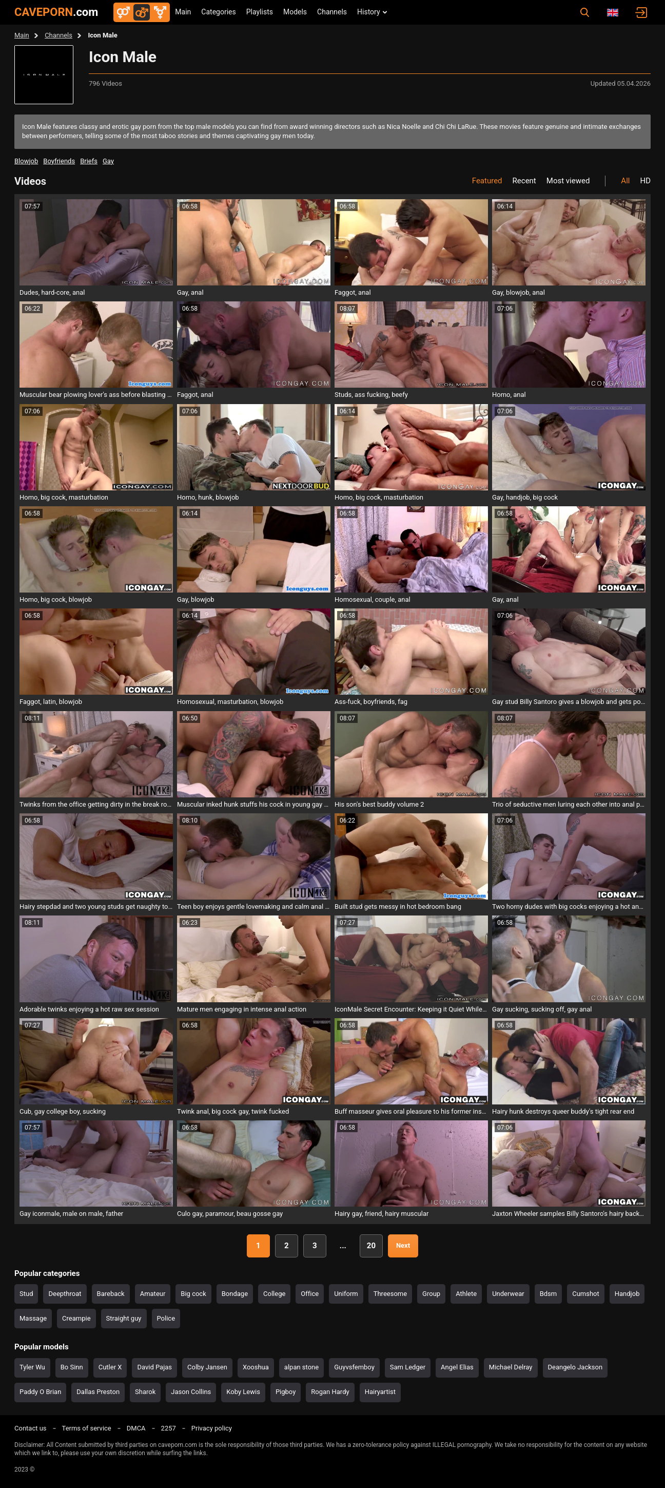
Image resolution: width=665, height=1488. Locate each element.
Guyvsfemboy (354, 1367)
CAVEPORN (56, 12)
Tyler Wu (32, 1367)
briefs (88, 161)
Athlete (466, 1294)
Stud (26, 1294)
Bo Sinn (72, 1367)
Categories (218, 12)
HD (645, 180)
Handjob (627, 1294)
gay (108, 161)
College (274, 1294)
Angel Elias (457, 1367)
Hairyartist (380, 1392)
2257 (168, 1428)
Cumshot (585, 1294)
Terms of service (86, 1428)
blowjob (26, 161)
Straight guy (124, 1318)
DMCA (136, 1428)
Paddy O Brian (40, 1392)
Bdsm (548, 1294)
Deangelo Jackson (575, 1367)
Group (431, 1294)
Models (295, 12)
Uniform (346, 1294)
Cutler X (110, 1367)
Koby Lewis (243, 1392)
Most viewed (568, 180)
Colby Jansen (207, 1367)
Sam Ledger (407, 1367)
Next (403, 1245)
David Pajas (154, 1367)
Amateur (153, 1294)
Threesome (390, 1294)
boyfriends (59, 161)
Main (183, 12)
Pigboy (286, 1392)
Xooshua (256, 1367)
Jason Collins (191, 1392)
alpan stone (301, 1367)
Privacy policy (211, 1428)
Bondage (235, 1294)
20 (371, 1245)
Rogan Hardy (330, 1392)
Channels (332, 12)
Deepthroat (64, 1294)
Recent (524, 180)
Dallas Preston (98, 1392)
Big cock (193, 1294)
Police (166, 1318)
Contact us (30, 1428)
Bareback (111, 1294)
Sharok (145, 1392)
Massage (33, 1318)
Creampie (76, 1318)
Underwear (508, 1294)
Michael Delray (511, 1367)
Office (310, 1294)
